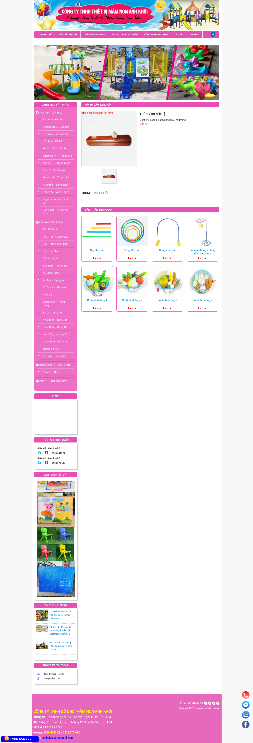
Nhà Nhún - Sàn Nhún (56, 341)
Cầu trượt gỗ (50, 258)
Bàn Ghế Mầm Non (54, 119)
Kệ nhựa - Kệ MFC (53, 141)
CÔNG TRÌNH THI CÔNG (156, 34)
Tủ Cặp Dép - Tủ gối (54, 148)
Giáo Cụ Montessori (54, 170)
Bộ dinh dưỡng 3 (167, 300)
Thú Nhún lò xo (52, 229)
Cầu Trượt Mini (51, 251)
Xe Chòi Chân (51, 272)
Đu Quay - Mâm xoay (55, 287)
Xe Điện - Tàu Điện (54, 356)
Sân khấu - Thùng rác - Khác (56, 41)
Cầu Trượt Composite (55, 236)
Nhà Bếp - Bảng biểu (55, 184)
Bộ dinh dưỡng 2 (132, 300)
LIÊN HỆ (178, 34)
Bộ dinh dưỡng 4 (202, 300)
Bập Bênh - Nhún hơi (55, 265)
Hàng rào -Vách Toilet (56, 192)
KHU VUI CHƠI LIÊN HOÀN (125, 34)
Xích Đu (47, 294)
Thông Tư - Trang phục (56, 163)
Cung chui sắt (167, 250)
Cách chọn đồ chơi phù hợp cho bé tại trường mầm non (60, 615)
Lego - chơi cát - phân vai (56, 201)
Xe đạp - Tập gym (53, 280)
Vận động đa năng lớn (56, 334)
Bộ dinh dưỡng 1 (97, 300)
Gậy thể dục (97, 250)
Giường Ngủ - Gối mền (56, 126)
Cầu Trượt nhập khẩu (55, 243)
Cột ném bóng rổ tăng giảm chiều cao (202, 252)
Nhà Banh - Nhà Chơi (55, 319)
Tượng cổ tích (51, 348)
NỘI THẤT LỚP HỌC (68, 34)
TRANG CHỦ (46, 34)
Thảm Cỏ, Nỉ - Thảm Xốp (57, 155)
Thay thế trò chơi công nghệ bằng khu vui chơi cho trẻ (61, 646)
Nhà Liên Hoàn (51, 372)
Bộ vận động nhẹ (53, 312)
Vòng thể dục (132, 250)
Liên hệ (144, 123)
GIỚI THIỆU (194, 34)
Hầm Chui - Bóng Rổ (55, 327)
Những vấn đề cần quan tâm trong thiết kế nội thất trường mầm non (61, 630)
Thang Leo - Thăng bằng (54, 303)
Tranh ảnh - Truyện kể (56, 177)
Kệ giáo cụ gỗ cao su (55, 134)
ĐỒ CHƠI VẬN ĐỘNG (95, 34)
